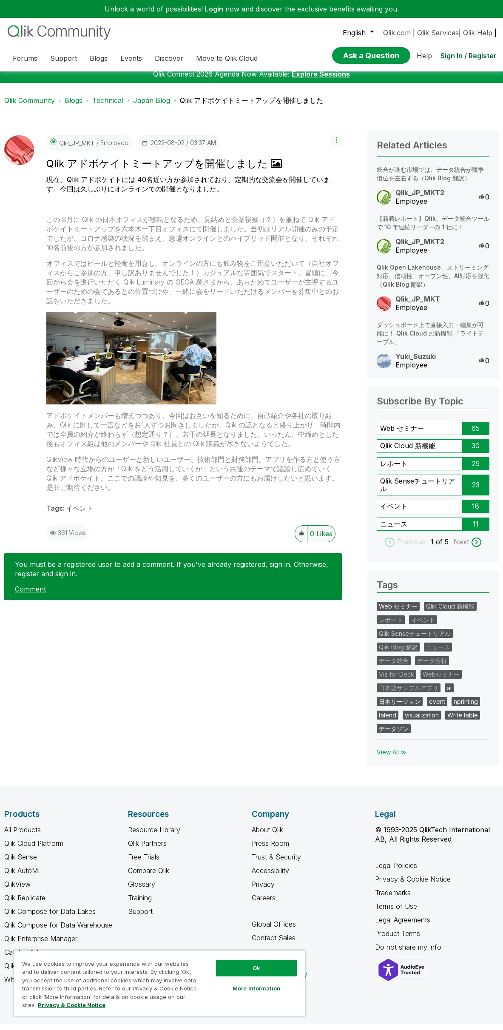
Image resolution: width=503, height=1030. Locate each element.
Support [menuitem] (63, 58)
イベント (79, 514)
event (437, 707)
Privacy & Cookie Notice (413, 885)
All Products (22, 836)
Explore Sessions (321, 80)
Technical (107, 106)
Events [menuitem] (131, 58)
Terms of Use (396, 912)
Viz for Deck (396, 680)
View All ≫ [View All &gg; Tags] (392, 758)
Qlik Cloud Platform (33, 849)
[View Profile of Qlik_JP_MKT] (76, 149)
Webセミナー (441, 680)
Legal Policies (396, 872)
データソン (394, 735)
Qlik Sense (20, 863)
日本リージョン (400, 707)
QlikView (17, 890)
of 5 (443, 548)
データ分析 (432, 667)
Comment (30, 595)
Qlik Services (438, 32)
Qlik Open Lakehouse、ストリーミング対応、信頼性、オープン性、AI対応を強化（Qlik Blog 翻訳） (433, 282)
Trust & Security (276, 863)
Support (140, 917)
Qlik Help (477, 32)
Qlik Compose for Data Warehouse (58, 931)
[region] (159, 983)
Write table (462, 721)
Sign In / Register (468, 55)
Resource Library (154, 836)
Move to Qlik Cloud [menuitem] (227, 58)
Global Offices (274, 930)
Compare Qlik (148, 877)
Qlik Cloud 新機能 (407, 452)
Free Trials (143, 863)
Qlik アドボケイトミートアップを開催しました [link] (251, 106)
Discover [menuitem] (169, 58)
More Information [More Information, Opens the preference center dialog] (256, 988)
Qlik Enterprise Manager (40, 945)
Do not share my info (409, 953)
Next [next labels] (461, 548)
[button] (336, 146)
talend (387, 721)
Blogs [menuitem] (99, 58)
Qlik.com (397, 32)
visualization (422, 721)
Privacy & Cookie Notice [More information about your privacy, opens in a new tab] (71, 1005)
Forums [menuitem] (25, 58)
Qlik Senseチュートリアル (417, 491)
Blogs (73, 106)
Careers (264, 904)
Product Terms (397, 940)
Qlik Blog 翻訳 (398, 653)
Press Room (270, 849)
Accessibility (270, 877)
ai (449, 694)
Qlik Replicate (24, 904)
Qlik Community (29, 106)
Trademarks (393, 899)
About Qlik (267, 836)
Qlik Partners (147, 849)
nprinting (466, 707)
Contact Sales (274, 944)
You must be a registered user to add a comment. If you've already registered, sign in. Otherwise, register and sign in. (171, 575)
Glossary (141, 890)
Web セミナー (402, 434)
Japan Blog (151, 106)
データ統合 (394, 667)
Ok (256, 968)
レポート (393, 470)
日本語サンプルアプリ (408, 694)
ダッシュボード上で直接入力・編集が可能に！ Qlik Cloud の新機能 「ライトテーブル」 (430, 339)
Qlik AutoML (23, 877)
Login (214, 9)
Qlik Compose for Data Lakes (50, 917)
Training (140, 904)
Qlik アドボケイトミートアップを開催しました (158, 170)
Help (424, 55)
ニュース (393, 530)
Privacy (263, 890)
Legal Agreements (402, 926)
